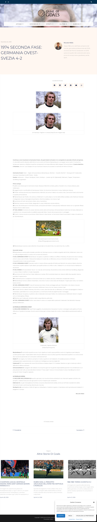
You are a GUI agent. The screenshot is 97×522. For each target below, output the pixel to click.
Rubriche (77, 24)
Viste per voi (35, 24)
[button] (94, 502)
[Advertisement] (48, 147)
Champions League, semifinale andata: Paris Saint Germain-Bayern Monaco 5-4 (15, 484)
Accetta (61, 515)
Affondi (19, 24)
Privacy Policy (79, 519)
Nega (70, 515)
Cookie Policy (72, 519)
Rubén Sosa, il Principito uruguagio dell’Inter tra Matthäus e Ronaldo (48, 484)
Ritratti (49, 24)
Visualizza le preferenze (85, 515)
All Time (63, 24)
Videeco (51, 519)
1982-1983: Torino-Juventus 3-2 (79, 482)
